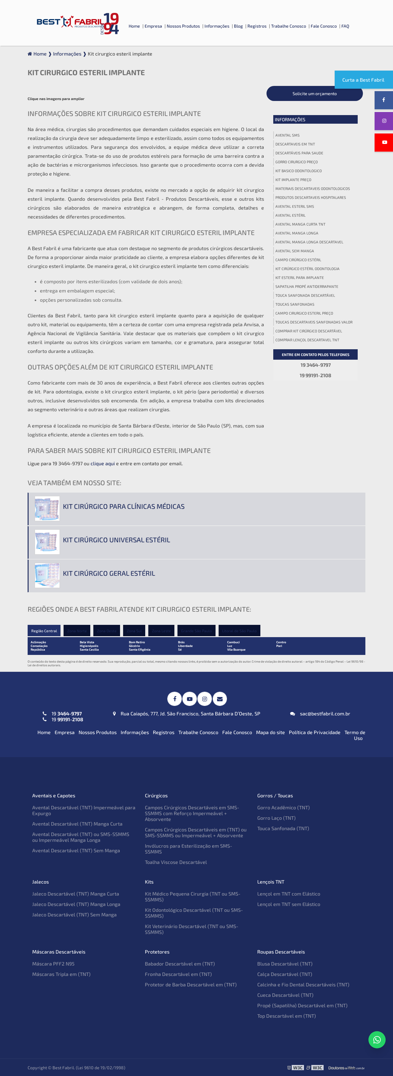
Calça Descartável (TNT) (284, 974)
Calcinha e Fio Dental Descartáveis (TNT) (303, 984)
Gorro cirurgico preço (296, 162)
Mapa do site (270, 732)
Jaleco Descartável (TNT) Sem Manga (74, 914)
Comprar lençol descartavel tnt (307, 340)
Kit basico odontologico (298, 170)
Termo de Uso (354, 735)
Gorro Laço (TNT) (276, 817)
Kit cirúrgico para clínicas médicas (124, 506)
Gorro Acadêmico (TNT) (283, 807)
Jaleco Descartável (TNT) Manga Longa (76, 904)
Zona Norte (77, 631)
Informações (216, 26)
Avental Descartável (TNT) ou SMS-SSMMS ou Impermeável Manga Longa (80, 836)
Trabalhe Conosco (288, 26)
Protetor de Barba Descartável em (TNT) (191, 984)
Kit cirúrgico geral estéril (109, 573)
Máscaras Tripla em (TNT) (61, 974)
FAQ (345, 26)
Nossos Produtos (183, 26)
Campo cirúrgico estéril (298, 259)
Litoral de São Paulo (241, 631)
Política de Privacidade (314, 732)
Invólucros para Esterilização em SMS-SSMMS (188, 848)
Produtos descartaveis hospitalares (310, 197)
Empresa (153, 26)
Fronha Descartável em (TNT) (178, 974)
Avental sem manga (294, 251)
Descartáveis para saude (299, 153)
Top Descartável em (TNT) (286, 1015)
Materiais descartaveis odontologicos (312, 188)
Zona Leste (162, 631)
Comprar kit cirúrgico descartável (308, 331)
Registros (257, 26)
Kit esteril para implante (299, 277)
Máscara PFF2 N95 (53, 963)
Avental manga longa (296, 233)
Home (134, 26)
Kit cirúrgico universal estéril (116, 540)
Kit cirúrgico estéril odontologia (307, 268)
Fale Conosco (324, 26)
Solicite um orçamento (315, 93)
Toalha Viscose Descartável (176, 862)
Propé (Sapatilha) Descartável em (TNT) (302, 1005)
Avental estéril (290, 215)
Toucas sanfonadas (294, 304)
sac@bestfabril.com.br (320, 713)
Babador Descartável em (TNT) (180, 963)
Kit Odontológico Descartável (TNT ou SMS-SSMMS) (194, 912)
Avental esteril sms (294, 206)
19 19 (63, 716)
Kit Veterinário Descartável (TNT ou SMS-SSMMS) (191, 929)
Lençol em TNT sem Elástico (288, 904)
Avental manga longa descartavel (309, 242)
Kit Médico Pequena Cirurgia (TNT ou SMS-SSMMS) (192, 896)
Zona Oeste (107, 631)
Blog (238, 26)
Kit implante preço (293, 179)
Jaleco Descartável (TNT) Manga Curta (75, 893)
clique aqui (103, 463)
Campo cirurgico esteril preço (304, 313)
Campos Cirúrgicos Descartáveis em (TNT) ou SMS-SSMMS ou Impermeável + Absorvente (196, 832)
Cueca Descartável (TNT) (285, 994)
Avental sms (287, 135)
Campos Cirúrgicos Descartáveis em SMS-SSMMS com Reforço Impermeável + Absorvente (192, 813)
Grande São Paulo (197, 631)
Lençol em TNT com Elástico (288, 893)
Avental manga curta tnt (300, 224)
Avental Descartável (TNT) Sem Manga (76, 850)
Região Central (44, 631)
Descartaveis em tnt (295, 144)
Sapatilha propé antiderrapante (306, 286)
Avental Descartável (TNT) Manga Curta (77, 823)
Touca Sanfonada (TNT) (283, 828)
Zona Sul (134, 631)
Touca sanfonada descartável (305, 295)
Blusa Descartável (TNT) (285, 963)
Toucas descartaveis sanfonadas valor (313, 322)
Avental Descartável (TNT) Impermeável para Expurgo (83, 810)
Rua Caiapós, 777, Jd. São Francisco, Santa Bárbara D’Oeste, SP (186, 713)
